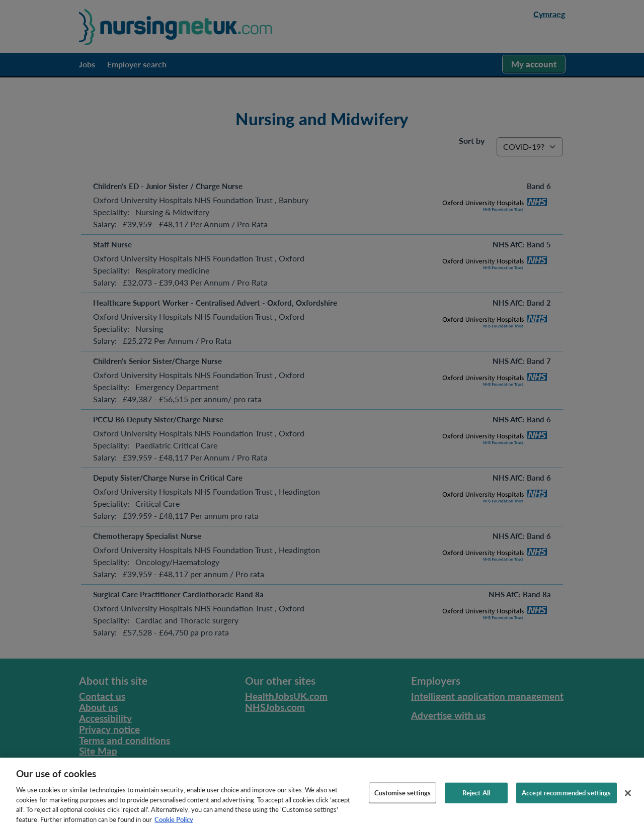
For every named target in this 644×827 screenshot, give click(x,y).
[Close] (628, 802)
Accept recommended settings (566, 801)
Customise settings (402, 801)
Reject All (476, 801)
